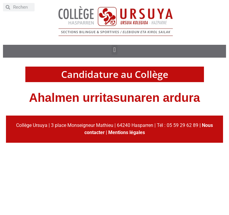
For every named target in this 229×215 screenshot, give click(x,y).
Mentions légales (126, 132)
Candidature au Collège (114, 74)
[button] (114, 50)
